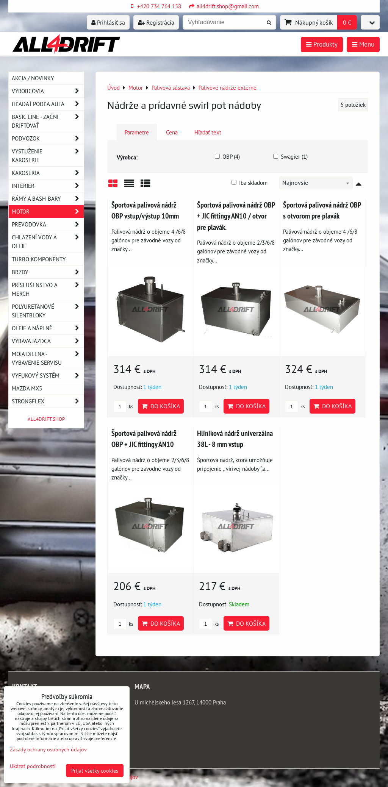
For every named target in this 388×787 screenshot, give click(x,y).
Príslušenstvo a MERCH (48, 289)
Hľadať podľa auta (48, 104)
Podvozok (48, 138)
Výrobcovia (48, 91)
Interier (48, 186)
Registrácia (156, 22)
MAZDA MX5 (27, 388)
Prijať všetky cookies (94, 770)
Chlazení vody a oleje (48, 241)
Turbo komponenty (39, 259)
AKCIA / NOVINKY (33, 78)
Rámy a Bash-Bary (48, 198)
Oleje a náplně (48, 328)
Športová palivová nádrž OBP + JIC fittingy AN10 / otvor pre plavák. (236, 216)
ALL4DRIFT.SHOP (46, 419)
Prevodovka (48, 224)
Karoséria (48, 173)
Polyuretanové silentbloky (48, 311)
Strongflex (48, 401)
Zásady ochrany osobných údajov (48, 749)
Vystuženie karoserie (48, 155)
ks (123, 406)
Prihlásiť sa (108, 22)
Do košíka (161, 406)
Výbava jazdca (48, 341)
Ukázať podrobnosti (33, 766)
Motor (48, 211)
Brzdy (48, 272)
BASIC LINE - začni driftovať (48, 121)
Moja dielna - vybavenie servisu (48, 358)
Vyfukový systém (48, 375)
